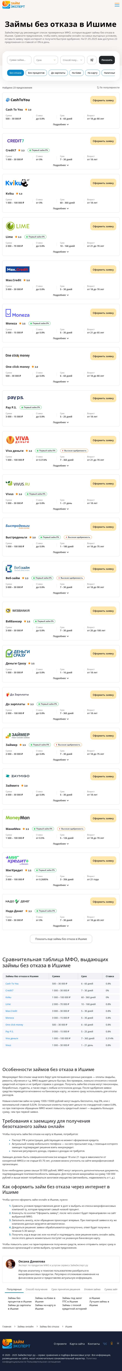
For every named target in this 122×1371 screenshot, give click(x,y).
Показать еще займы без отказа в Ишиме (61, 939)
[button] (61, 124)
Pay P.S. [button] (10, 1031)
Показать (107, 59)
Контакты (94, 1344)
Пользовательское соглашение (43, 1361)
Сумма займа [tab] (112, 1289)
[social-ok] (111, 1344)
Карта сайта (77, 1344)
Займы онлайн (25, 1326)
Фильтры (91, 60)
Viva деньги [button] (12, 1038)
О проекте (60, 1344)
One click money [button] (14, 1024)
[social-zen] (118, 1344)
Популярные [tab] (14, 1289)
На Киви (76, 72)
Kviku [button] (8, 997)
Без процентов (36, 72)
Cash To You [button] (12, 983)
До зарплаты (58, 72)
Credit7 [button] (9, 990)
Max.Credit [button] (11, 1010)
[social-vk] (105, 1344)
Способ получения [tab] (36, 1289)
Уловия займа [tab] (92, 1289)
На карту (92, 72)
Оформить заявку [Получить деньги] (103, 100)
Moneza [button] (10, 1017)
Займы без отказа (49, 1326)
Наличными (110, 72)
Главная (6, 1326)
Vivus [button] (8, 1045)
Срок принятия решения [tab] (65, 1289)
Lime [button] (8, 1004)
